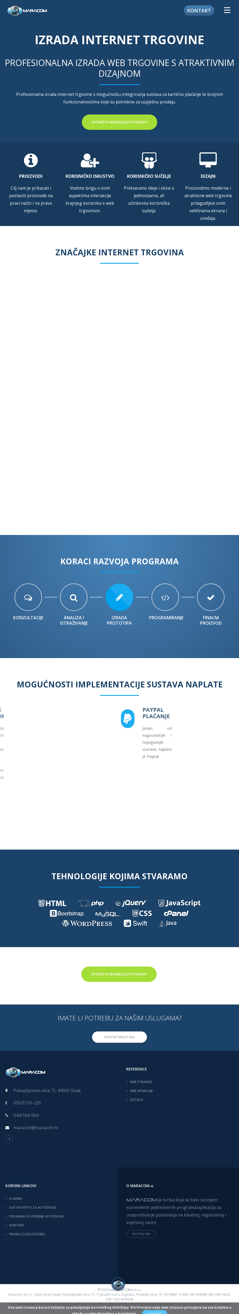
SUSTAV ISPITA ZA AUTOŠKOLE (33, 1207)
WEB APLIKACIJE (141, 1091)
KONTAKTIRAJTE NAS (119, 1037)
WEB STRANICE (141, 1082)
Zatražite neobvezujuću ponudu (119, 122)
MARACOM (141, 1199)
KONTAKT (16, 1225)
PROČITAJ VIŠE (141, 1234)
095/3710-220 (27, 1103)
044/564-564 (25, 1115)
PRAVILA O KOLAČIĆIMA (27, 1234)
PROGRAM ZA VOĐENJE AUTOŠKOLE (36, 1216)
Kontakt (199, 10)
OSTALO (136, 1099)
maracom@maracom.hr (36, 1128)
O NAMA (15, 1198)
